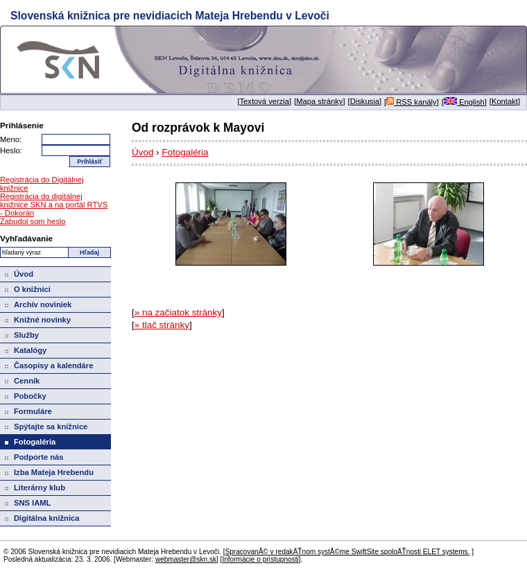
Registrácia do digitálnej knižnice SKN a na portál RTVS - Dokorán (53, 204)
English (464, 102)
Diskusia (364, 101)
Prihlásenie (22, 125)
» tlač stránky (162, 325)
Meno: (10, 139)
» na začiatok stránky (178, 312)
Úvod (142, 152)
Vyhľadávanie (26, 238)
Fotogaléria (185, 152)
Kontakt (505, 101)
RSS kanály (411, 102)
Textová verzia (265, 101)
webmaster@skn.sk (185, 559)
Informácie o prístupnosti (260, 559)
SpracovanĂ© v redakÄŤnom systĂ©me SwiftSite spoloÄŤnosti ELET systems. (347, 552)
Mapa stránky (319, 101)
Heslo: (11, 150)
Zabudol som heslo (33, 221)
